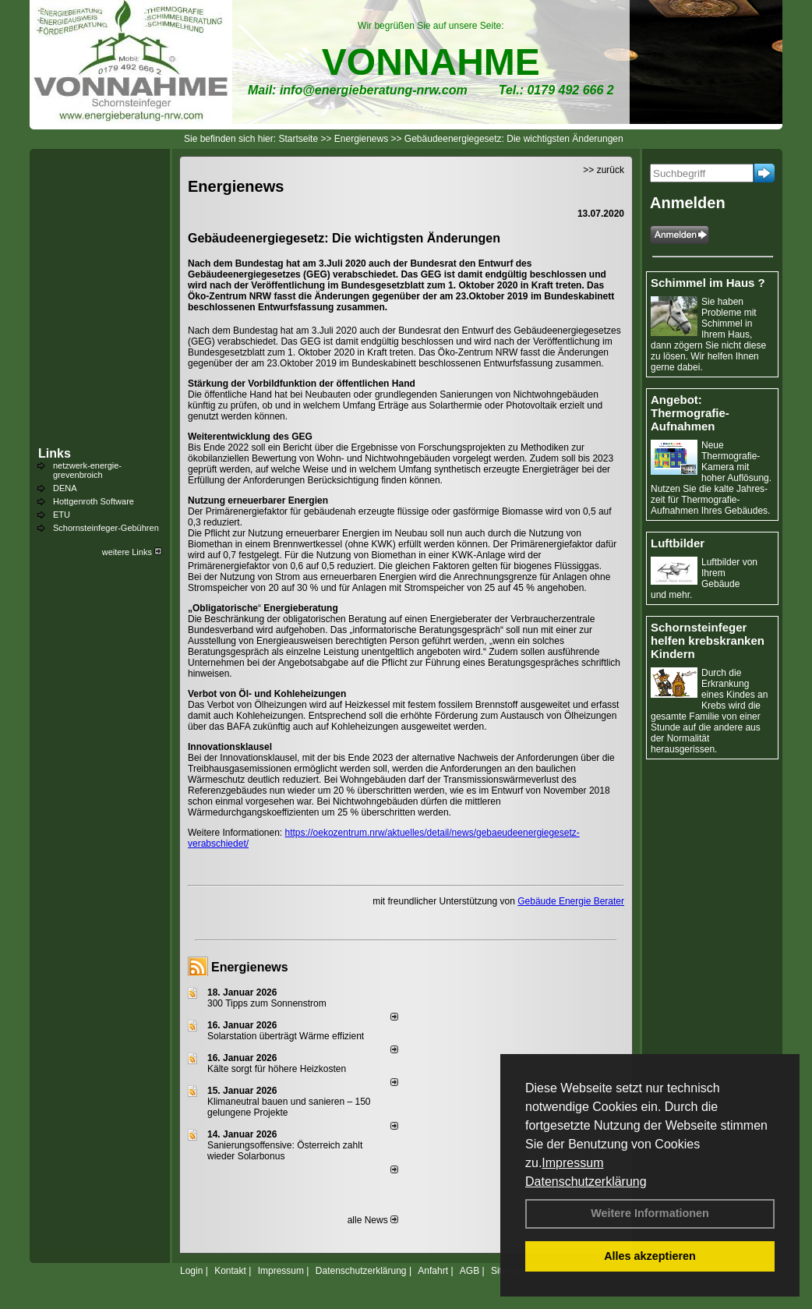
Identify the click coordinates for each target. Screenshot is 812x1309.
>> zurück (603, 170)
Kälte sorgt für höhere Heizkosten (277, 1068)
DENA (65, 488)
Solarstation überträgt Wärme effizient (285, 1036)
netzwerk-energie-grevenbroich (87, 470)
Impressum (572, 1162)
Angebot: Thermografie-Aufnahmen (690, 413)
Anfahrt (433, 1270)
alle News (373, 1220)
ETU (61, 514)
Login (191, 1270)
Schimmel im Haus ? (708, 282)
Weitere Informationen (650, 1213)
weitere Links (132, 552)
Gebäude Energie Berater (570, 901)
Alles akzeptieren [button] (650, 1256)
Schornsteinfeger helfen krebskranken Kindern (707, 640)
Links (54, 453)
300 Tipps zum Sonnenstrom (267, 1003)
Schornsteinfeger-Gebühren (106, 527)
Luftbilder (677, 543)
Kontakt (230, 1270)
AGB (469, 1270)
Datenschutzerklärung (586, 1181)
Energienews (249, 967)
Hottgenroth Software (93, 501)
